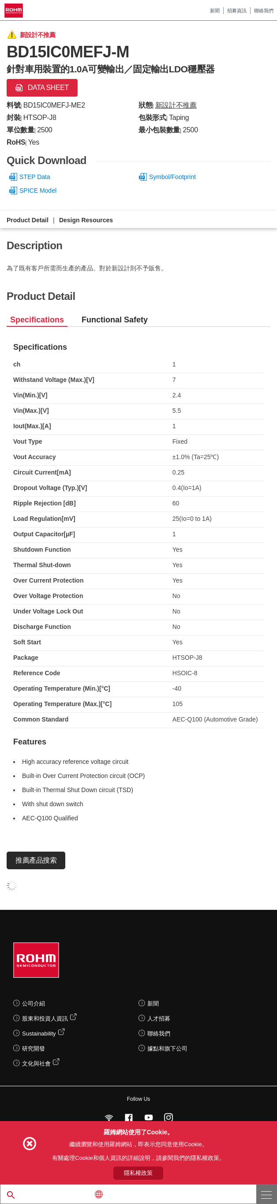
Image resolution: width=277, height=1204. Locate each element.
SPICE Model (37, 190)
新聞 (215, 10)
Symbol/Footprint (172, 176)
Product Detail (28, 220)
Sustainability (39, 1033)
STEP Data (34, 176)
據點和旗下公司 (167, 1048)
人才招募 (158, 1018)
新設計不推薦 (176, 105)
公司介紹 (33, 1003)
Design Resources (86, 220)
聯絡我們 (263, 10)
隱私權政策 (138, 1173)
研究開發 (33, 1048)
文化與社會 (36, 1063)
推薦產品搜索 (35, 860)
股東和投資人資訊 (45, 1018)
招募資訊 (237, 10)
